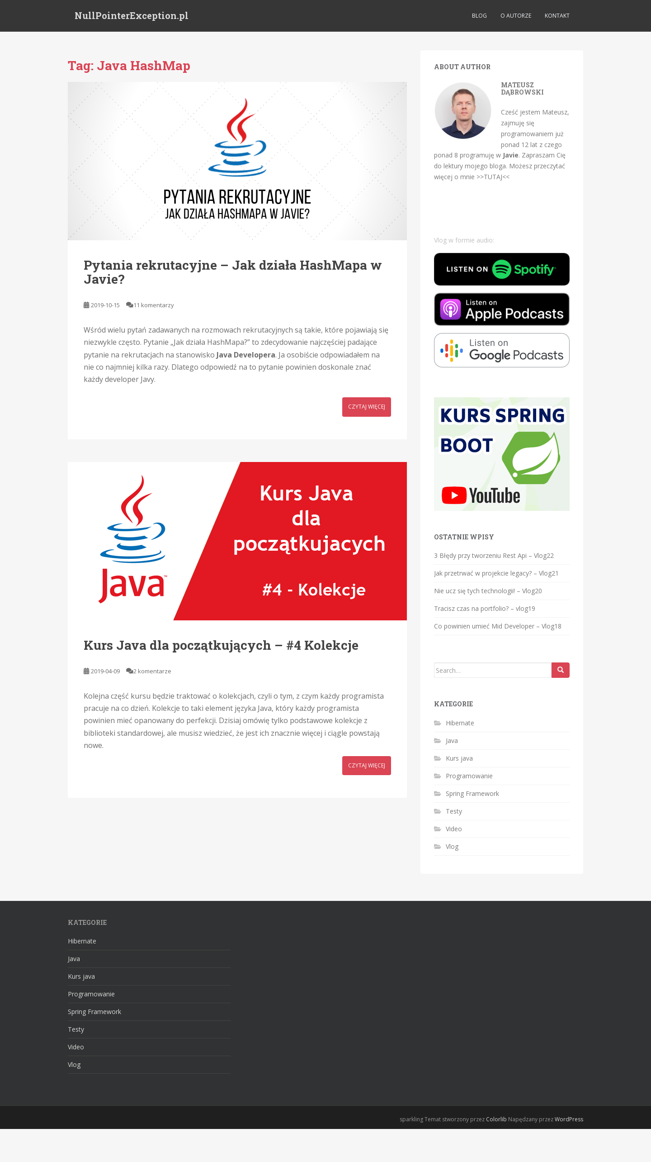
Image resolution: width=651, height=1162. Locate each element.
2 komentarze (152, 671)
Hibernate (460, 723)
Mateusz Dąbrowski (522, 88)
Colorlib (496, 1119)
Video (454, 828)
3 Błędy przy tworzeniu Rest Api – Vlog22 (494, 555)
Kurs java (459, 758)
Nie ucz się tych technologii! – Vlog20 (488, 590)
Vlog (452, 846)
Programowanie (469, 775)
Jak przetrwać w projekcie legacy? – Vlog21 (496, 573)
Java (452, 740)
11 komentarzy (153, 305)
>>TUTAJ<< (492, 176)
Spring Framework (472, 793)
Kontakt (557, 15)
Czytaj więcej (366, 406)
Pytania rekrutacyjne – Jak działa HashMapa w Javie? (233, 272)
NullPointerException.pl (132, 16)
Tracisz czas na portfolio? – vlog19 (484, 608)
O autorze (515, 15)
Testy (454, 811)
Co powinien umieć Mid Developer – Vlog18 (497, 626)
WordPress (569, 1119)
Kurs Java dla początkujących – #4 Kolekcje (221, 645)
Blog (479, 15)
